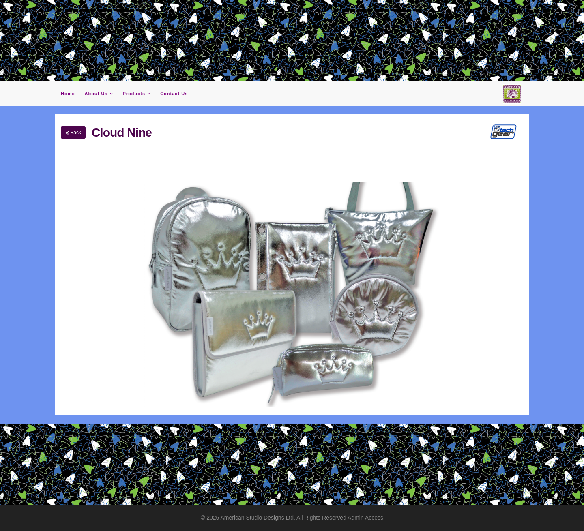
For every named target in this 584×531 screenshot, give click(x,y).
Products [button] (133, 93)
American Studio (242, 517)
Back (73, 132)
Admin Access (365, 517)
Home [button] (68, 93)
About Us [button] (96, 93)
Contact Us (174, 93)
